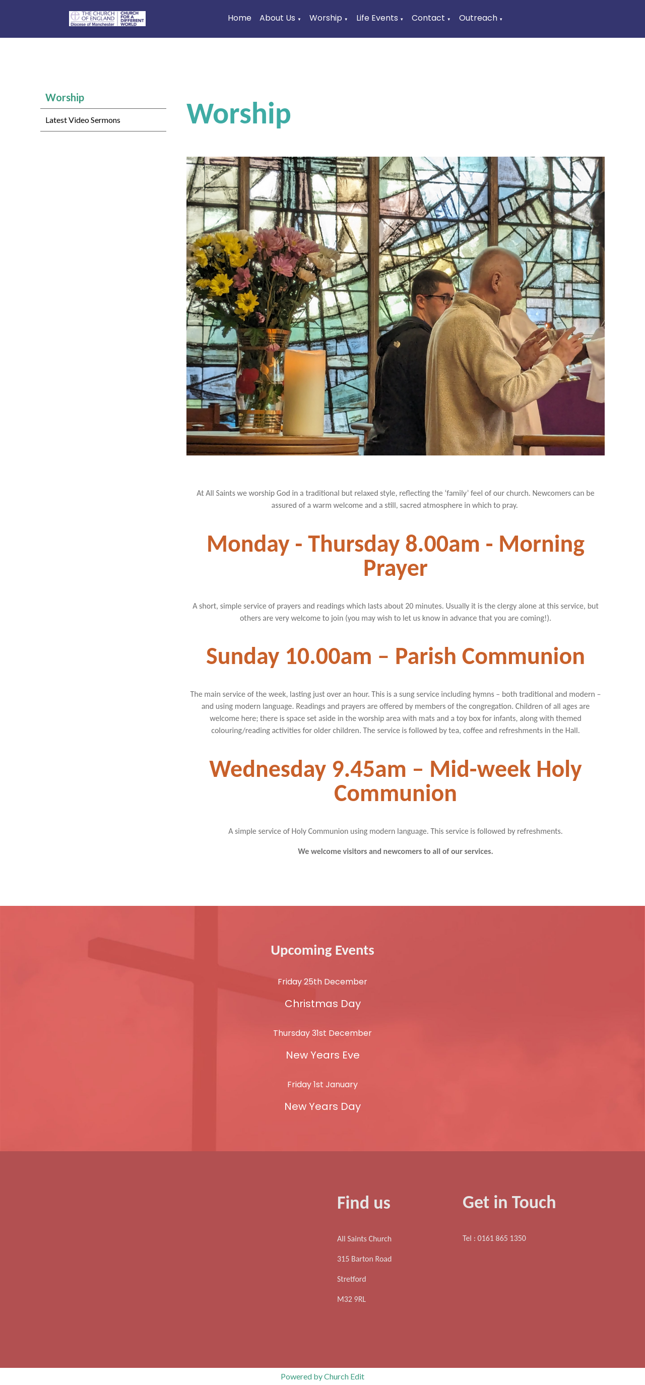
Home (239, 18)
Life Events (377, 18)
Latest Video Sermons (82, 119)
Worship (325, 18)
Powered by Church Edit (322, 1376)
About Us (277, 18)
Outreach (478, 18)
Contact (428, 18)
